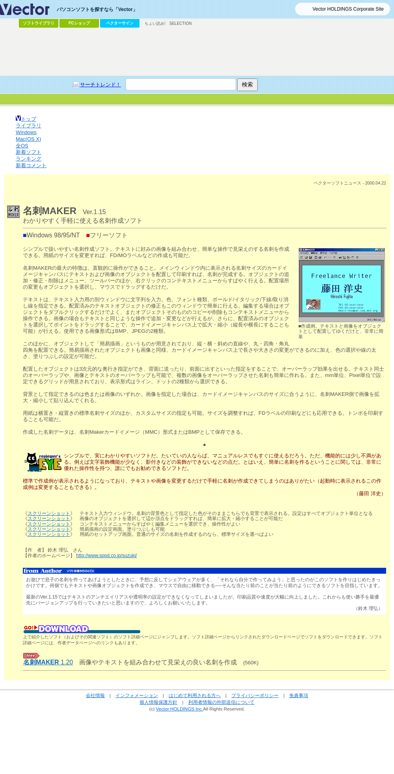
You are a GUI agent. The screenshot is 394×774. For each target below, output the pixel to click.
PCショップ (79, 23)
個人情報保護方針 (158, 702)
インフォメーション (136, 695)
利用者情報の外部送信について (221, 702)
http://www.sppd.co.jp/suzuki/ (106, 555)
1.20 (48, 662)
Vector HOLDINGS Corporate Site (348, 9)
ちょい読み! (155, 23)
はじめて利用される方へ (195, 695)
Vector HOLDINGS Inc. (179, 708)
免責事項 (298, 695)
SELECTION (180, 23)
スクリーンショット (49, 513)
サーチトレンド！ (100, 85)
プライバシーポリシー (255, 695)
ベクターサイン (120, 23)
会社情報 (95, 695)
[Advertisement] (197, 51)
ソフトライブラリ (38, 23)
